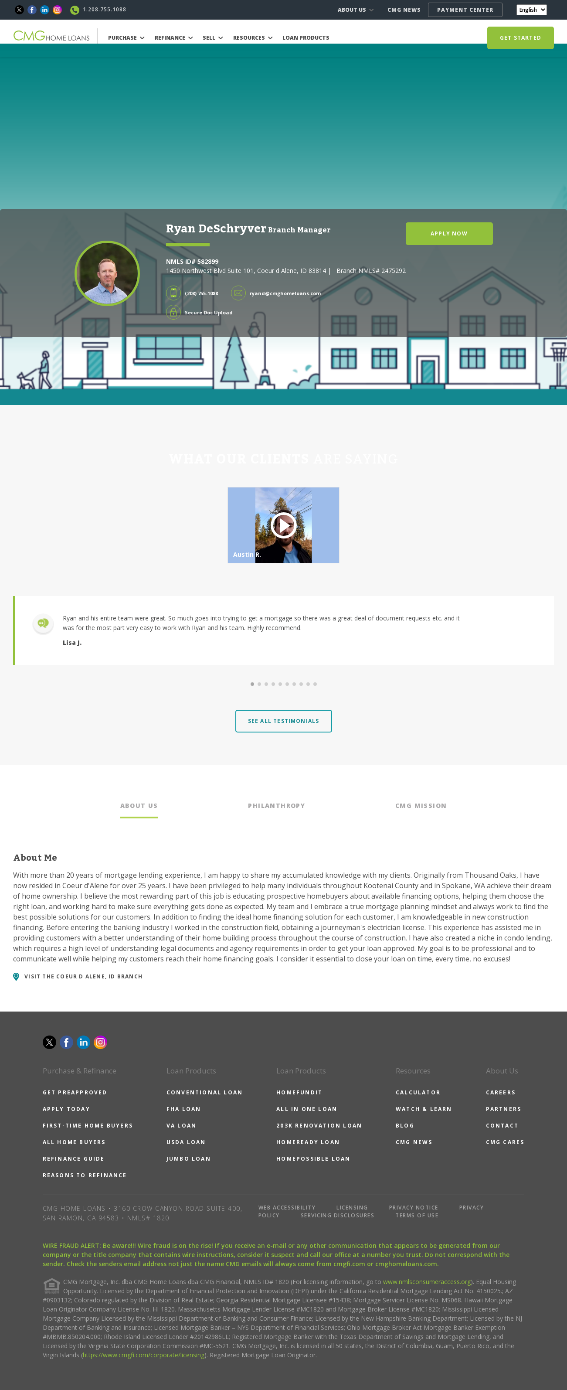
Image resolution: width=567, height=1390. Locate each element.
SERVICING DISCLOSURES (338, 1215)
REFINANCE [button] (174, 37)
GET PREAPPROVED (75, 1092)
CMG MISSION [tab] (421, 805)
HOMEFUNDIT (299, 1092)
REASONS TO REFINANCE (85, 1175)
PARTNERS (504, 1109)
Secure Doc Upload (209, 312)
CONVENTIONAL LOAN (204, 1092)
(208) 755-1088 (201, 293)
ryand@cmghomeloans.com (285, 293)
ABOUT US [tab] (139, 805)
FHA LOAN (183, 1109)
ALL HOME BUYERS (74, 1142)
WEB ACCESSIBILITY (287, 1207)
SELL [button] (213, 37)
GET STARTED (520, 37)
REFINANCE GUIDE (74, 1158)
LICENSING (352, 1207)
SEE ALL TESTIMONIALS (283, 721)
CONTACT (502, 1125)
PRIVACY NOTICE (413, 1207)
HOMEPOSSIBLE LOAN (313, 1158)
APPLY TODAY (66, 1109)
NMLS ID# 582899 (192, 261)
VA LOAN (181, 1125)
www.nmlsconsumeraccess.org (427, 1282)
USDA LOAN (186, 1142)
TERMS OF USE (416, 1215)
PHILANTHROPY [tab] (276, 805)
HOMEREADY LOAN (308, 1142)
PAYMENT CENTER (465, 10)
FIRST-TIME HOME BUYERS (88, 1125)
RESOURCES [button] (253, 37)
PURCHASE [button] (126, 37)
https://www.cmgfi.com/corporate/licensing (143, 1355)
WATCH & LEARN (424, 1109)
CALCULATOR (418, 1092)
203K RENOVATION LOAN (319, 1125)
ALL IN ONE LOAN (306, 1109)
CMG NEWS (404, 10)
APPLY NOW (449, 233)
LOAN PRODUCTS (305, 37)
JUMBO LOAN (188, 1158)
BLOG (405, 1125)
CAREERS (501, 1092)
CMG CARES (505, 1142)
